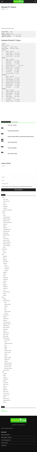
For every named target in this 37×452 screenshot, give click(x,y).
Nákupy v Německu (7, 218)
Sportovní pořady (6, 243)
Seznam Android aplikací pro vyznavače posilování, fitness (21, 136)
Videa (4, 247)
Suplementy (5, 329)
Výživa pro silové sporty (7, 210)
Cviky (4, 202)
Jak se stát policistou (12, 142)
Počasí (4, 226)
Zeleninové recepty (8, 363)
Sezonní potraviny (6, 322)
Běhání (4, 258)
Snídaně (5, 361)
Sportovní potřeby (6, 245)
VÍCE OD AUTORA (14, 122)
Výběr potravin (6, 332)
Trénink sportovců (6, 291)
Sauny (4, 236)
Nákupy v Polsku (6, 220)
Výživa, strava (5, 334)
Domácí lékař (5, 379)
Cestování (5, 263)
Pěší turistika (4, 249)
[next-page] (4, 159)
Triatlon (4, 293)
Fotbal (4, 275)
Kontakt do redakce (9, 428)
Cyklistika (5, 272)
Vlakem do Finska (4, 442)
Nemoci (4, 380)
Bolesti (4, 375)
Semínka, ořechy (7, 311)
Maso (5, 302)
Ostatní (5, 4)
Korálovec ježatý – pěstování (6, 437)
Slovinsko (6, 270)
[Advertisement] (11, 19)
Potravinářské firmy (7, 229)
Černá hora (6, 266)
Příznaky (4, 387)
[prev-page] (2, 159)
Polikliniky (5, 227)
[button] (2, 1)
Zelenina (6, 313)
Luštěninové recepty (8, 343)
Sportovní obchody (6, 242)
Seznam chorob (6, 393)
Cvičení (3, 197)
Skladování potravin (7, 323)
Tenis (4, 290)
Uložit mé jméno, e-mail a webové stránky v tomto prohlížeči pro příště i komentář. (17, 186)
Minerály (4, 316)
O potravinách (6, 318)
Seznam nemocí (6, 395)
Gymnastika (5, 277)
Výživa (3, 297)
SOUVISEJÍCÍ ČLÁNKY (6, 122)
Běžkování (5, 259)
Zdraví (3, 371)
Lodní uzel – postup (12, 125)
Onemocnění (5, 382)
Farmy (4, 215)
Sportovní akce (6, 238)
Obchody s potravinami (7, 222)
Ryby (5, 309)
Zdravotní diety (6, 370)
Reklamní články (6, 234)
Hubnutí (4, 298)
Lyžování (4, 281)
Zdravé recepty (6, 338)
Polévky (5, 354)
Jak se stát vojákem (12, 147)
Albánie (5, 265)
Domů (2, 4)
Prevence (5, 386)
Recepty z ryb (6, 359)
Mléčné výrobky (7, 304)
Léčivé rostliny (6, 315)
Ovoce (5, 307)
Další (8, 4)
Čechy (4, 250)
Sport (3, 254)
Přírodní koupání (6, 231)
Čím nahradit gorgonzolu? (6, 440)
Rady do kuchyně (7, 357)
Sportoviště (5, 288)
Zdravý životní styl (6, 400)
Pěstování (5, 320)
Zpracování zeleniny (8, 368)
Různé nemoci (6, 391)
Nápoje (5, 347)
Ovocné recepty (7, 352)
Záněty (4, 396)
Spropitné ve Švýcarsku (5, 434)
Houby (5, 341)
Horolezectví (5, 279)
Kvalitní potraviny (6, 300)
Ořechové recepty (7, 350)
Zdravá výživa (5, 336)
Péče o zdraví (5, 384)
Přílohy (5, 355)
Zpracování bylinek (8, 364)
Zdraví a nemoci (6, 398)
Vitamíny (4, 331)
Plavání (4, 282)
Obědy (5, 348)
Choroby (4, 377)
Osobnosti (5, 224)
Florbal (4, 274)
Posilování (5, 208)
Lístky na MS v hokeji (12, 153)
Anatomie (5, 373)
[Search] (35, 1)
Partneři (2, 428)
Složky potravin (6, 325)
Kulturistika (5, 206)
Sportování (5, 286)
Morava (4, 252)
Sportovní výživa (6, 327)
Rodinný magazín (4, 411)
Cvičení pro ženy (6, 201)
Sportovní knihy (6, 240)
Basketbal (5, 256)
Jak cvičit (4, 204)
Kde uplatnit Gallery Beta (13, 130)
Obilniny (6, 306)
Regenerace (5, 389)
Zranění (4, 402)
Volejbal (4, 295)
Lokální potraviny (6, 217)
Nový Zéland (6, 268)
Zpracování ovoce (7, 366)
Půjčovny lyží (5, 233)
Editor (3, 9)
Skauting (4, 284)
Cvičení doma (5, 199)
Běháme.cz (3, 410)
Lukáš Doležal (3, 445)
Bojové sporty (5, 261)
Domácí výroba (7, 339)
